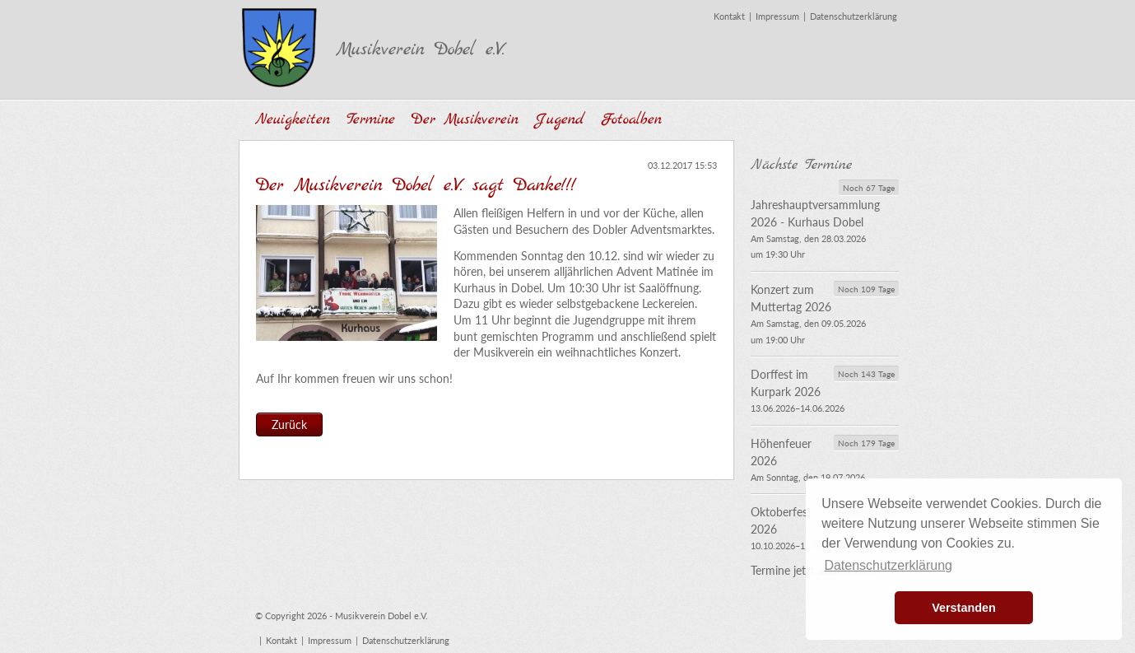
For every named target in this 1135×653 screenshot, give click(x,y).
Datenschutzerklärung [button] (888, 565)
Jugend (559, 120)
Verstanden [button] (964, 607)
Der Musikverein (465, 120)
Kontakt (729, 16)
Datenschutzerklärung (853, 16)
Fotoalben (631, 120)
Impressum (777, 16)
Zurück (289, 424)
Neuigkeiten (292, 120)
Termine (371, 120)
